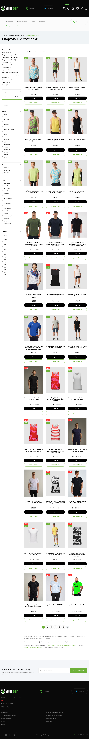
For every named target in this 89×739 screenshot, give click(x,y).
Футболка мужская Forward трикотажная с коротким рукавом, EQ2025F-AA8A (34, 347)
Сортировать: (30, 51)
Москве (53, 645)
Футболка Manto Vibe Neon (77, 605)
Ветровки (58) (6, 82)
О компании (9, 21)
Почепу (26, 647)
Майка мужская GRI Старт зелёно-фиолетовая (33, 140)
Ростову (58, 645)
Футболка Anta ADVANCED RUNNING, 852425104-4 (77, 502)
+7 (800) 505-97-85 (83, 734)
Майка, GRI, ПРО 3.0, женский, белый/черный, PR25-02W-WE (55, 502)
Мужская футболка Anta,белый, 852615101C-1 (33, 502)
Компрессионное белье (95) (10, 75)
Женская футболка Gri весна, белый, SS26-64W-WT (77, 295)
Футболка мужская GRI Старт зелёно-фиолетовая (55, 88)
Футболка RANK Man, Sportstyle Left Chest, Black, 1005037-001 (55, 244)
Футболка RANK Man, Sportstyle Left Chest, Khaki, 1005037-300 (34, 244)
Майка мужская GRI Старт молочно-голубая (33, 88)
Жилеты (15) (5, 77)
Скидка (5, 105)
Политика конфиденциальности (54, 712)
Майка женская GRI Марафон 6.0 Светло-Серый (77, 398)
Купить (33, 98)
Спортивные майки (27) (9, 60)
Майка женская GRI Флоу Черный (55, 295)
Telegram (48, 8)
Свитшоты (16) (6, 62)
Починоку (32, 647)
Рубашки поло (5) (7, 65)
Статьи (33, 21)
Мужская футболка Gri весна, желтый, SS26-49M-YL (55, 553)
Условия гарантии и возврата (8, 715)
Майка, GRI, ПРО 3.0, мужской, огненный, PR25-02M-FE (55, 399)
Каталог (30, 8)
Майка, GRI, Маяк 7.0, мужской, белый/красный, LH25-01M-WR (55, 451)
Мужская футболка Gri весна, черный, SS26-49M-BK (77, 346)
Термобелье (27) (7, 52)
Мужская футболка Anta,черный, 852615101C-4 (33, 605)
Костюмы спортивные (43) (10, 72)
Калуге (75, 645)
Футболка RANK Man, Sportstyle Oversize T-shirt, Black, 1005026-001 (77, 244)
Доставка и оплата (22, 21)
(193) (11, 57)
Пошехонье (38, 647)
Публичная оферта (51, 718)
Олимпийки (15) (6, 67)
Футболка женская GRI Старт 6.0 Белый (33, 553)
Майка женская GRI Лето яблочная (77, 191)
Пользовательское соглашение (54, 715)
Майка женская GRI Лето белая (77, 88)
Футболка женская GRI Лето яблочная (33, 191)
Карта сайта (49, 721)
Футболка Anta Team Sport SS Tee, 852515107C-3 (77, 450)
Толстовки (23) (6, 50)
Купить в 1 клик (33, 102)
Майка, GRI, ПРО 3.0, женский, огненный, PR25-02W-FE (33, 450)
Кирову (70, 645)
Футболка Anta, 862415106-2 (55, 605)
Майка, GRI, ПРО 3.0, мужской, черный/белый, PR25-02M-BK (77, 554)
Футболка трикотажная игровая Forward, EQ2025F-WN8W (33, 296)
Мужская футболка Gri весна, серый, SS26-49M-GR (55, 346)
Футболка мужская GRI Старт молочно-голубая (55, 191)
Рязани (48, 645)
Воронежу (65, 645)
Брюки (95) (5, 85)
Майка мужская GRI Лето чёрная (77, 140)
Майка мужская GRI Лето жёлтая (55, 140)
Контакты (42, 21)
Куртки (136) (5, 70)
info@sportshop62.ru (6, 706)
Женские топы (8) (7, 80)
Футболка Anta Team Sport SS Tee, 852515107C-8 (33, 398)
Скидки (19, 26)
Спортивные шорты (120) (9, 55)
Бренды (8, 26)
